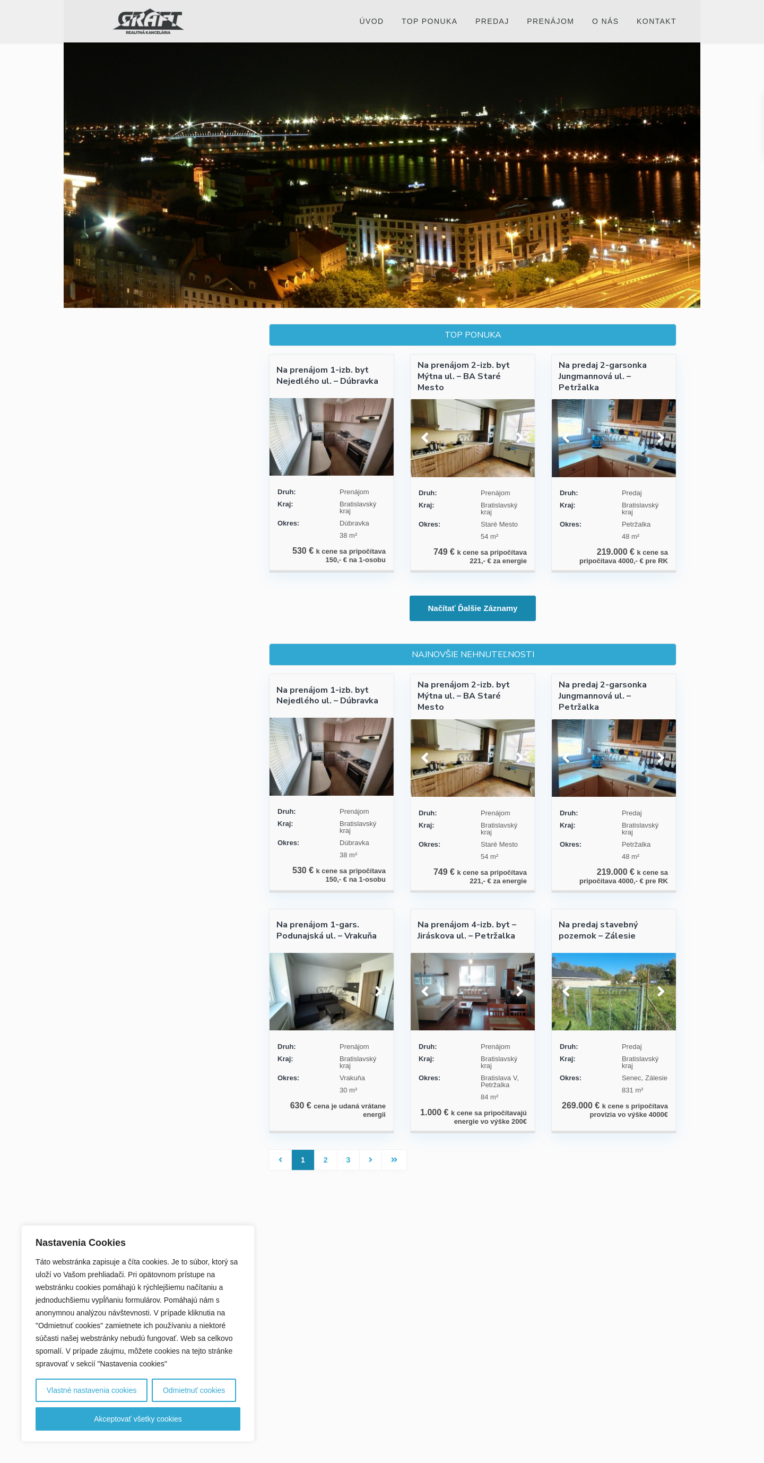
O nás (605, 21)
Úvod (371, 21)
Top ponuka (429, 21)
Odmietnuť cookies (194, 1390)
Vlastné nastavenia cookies (92, 1390)
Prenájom (550, 21)
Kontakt (656, 21)
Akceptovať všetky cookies (138, 1419)
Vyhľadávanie (170, 554)
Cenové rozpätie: (123, 508)
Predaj (492, 21)
